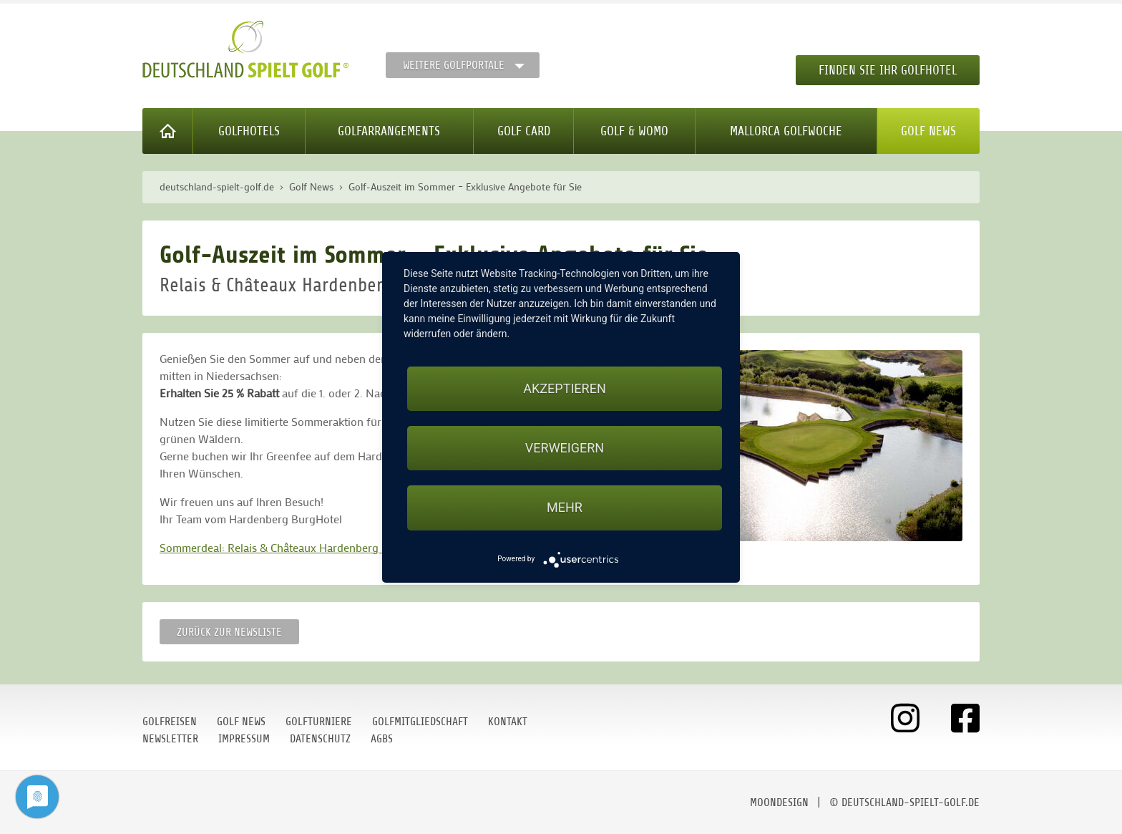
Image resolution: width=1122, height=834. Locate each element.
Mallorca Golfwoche (786, 131)
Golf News (928, 131)
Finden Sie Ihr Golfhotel (888, 70)
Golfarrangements (389, 131)
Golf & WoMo (634, 131)
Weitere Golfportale (453, 65)
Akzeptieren (564, 388)
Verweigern (564, 447)
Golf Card (523, 131)
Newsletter (170, 738)
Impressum (244, 738)
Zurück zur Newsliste (229, 632)
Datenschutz (320, 738)
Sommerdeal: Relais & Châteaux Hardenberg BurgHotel (296, 547)
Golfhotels (249, 131)
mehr (564, 507)
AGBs (382, 738)
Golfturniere (319, 721)
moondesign (779, 802)
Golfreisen (169, 721)
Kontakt (507, 721)
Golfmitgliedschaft (420, 721)
